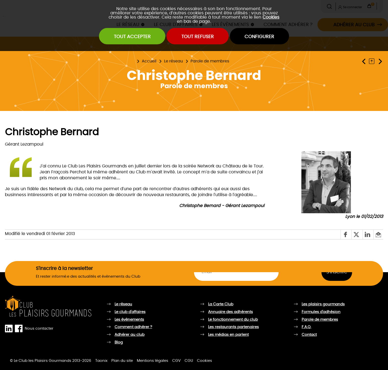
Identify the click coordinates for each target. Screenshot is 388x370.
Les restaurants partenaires (233, 327)
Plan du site (122, 361)
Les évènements (129, 319)
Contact (309, 335)
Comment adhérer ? (133, 327)
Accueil (149, 61)
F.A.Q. (306, 327)
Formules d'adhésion (321, 312)
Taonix (101, 361)
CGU (189, 361)
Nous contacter (39, 328)
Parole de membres (210, 61)
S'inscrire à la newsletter (64, 268)
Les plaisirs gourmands (323, 304)
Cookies (271, 17)
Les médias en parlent (228, 335)
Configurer (259, 36)
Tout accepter (132, 36)
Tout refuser (197, 36)
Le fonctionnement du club (233, 319)
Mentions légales (152, 361)
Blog (119, 342)
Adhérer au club (130, 335)
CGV (176, 361)
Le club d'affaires (130, 312)
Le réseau (173, 61)
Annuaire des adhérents (230, 312)
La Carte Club (220, 304)
